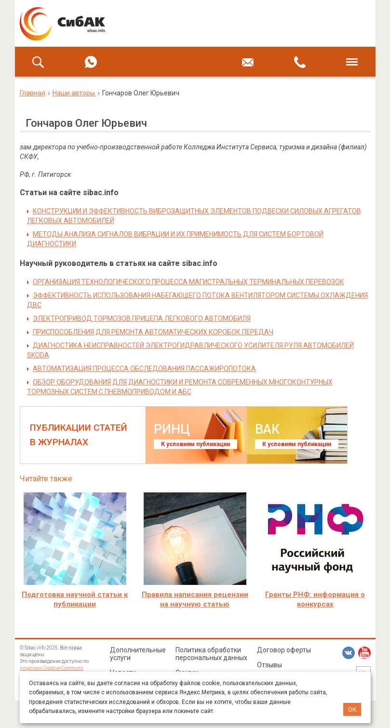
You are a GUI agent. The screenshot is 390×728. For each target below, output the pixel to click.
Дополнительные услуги (138, 654)
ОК (352, 709)
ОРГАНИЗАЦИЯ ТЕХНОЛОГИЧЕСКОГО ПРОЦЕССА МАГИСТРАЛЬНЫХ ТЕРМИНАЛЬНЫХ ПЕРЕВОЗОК (188, 282)
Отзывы (269, 665)
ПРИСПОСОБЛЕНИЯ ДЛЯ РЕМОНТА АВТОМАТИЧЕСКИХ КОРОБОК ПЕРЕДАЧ (153, 332)
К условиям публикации (195, 444)
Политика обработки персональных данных (211, 654)
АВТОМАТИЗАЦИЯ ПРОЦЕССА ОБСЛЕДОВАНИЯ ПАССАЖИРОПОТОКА (144, 368)
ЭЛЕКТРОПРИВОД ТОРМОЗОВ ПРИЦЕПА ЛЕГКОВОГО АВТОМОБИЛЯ (142, 318)
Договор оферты (284, 650)
